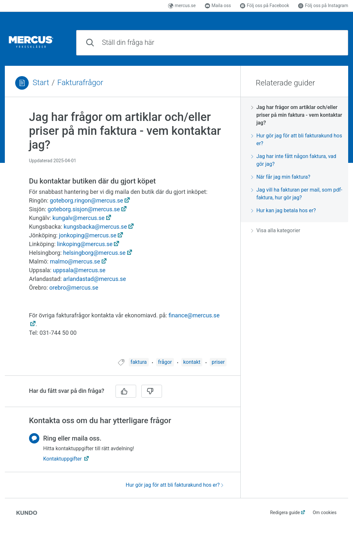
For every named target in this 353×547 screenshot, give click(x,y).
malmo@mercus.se (75, 261)
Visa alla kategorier (275, 230)
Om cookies (325, 512)
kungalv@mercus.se (79, 218)
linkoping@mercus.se (85, 244)
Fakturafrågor (80, 82)
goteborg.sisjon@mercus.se (83, 209)
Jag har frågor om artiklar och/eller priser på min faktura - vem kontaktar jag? (296, 115)
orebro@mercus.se (73, 287)
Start (41, 82)
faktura (139, 362)
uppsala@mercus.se (79, 270)
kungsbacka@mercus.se (95, 226)
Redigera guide (285, 512)
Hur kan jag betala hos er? (283, 210)
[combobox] (212, 42)
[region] (122, 231)
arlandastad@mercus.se (94, 279)
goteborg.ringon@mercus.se (86, 200)
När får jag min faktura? (280, 177)
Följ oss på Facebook (264, 5)
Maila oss (218, 5)
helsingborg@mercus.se (94, 252)
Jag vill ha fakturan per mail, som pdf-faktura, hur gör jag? (296, 194)
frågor (165, 362)
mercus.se (182, 5)
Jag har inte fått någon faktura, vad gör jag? (293, 160)
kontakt (191, 362)
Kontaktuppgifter (63, 459)
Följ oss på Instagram (323, 5)
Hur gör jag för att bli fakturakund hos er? (174, 485)
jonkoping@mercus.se (87, 235)
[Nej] (151, 391)
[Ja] (126, 391)
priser (218, 362)
